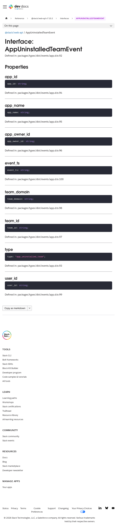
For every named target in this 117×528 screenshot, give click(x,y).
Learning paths (9, 398)
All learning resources (12, 419)
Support (52, 508)
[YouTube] (113, 508)
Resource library (10, 415)
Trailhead (6, 411)
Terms (23, 508)
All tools (6, 381)
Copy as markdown (15, 308)
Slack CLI (6, 355)
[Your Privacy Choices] (83, 510)
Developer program (11, 372)
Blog (4, 461)
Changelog (63, 508)
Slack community (10, 436)
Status (5, 508)
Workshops (8, 402)
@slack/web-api (14, 32)
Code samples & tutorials (14, 376)
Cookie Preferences (37, 510)
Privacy (14, 508)
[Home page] (6, 18)
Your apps (7, 487)
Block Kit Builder (10, 368)
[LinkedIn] (100, 508)
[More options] (29, 308)
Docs (4, 457)
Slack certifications (11, 406)
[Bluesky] (106, 508)
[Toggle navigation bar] (4, 6)
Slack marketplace (11, 466)
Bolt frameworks (10, 359)
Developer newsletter (12, 470)
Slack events (8, 440)
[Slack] (6, 338)
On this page (11, 25)
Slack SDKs (7, 364)
